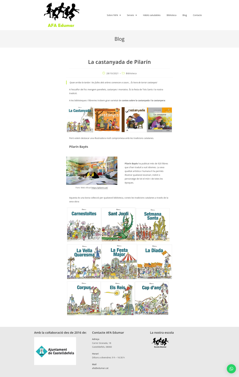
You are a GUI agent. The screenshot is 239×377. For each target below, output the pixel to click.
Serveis (132, 15)
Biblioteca (171, 15)
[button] (231, 368)
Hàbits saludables (152, 15)
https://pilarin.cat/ (99, 187)
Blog (184, 15)
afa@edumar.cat (100, 368)
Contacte (197, 15)
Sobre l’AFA (114, 15)
